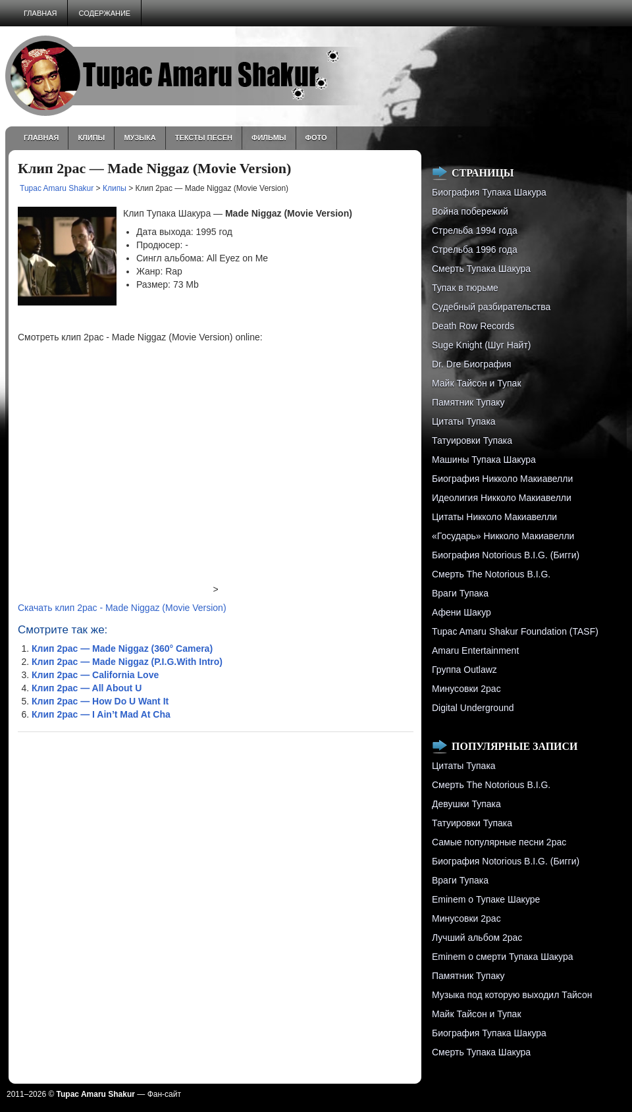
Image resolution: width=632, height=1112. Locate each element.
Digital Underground (473, 707)
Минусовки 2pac (466, 688)
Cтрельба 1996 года (474, 249)
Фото (316, 138)
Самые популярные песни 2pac (499, 842)
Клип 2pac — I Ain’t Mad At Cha (101, 714)
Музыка (139, 138)
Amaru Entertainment (475, 650)
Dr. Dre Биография (472, 364)
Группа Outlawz (464, 669)
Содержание (104, 13)
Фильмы (268, 138)
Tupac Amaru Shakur (56, 188)
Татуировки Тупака (472, 440)
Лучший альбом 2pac (477, 937)
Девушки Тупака (466, 804)
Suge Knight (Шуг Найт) (481, 345)
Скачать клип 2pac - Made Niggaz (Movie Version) (122, 607)
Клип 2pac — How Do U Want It (100, 701)
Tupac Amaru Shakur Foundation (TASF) (515, 631)
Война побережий (470, 211)
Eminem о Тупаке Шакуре (486, 899)
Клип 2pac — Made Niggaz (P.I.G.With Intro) (127, 661)
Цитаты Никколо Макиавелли (494, 517)
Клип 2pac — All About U (87, 688)
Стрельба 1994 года (474, 230)
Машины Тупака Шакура (484, 459)
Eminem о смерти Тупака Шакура (502, 956)
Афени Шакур (461, 612)
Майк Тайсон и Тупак (476, 383)
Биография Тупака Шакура (489, 192)
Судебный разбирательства (491, 307)
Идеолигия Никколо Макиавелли (501, 497)
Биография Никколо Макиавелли (502, 478)
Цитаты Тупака (464, 421)
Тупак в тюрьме (465, 287)
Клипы (91, 138)
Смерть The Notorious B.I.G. (491, 574)
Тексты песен (203, 138)
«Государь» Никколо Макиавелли (503, 536)
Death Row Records (473, 326)
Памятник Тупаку (468, 402)
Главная (40, 13)
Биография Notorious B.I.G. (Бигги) (505, 555)
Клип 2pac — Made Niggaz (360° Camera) (122, 648)
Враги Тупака (460, 593)
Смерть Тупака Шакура (481, 268)
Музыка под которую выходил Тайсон (512, 995)
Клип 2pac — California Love (95, 675)
